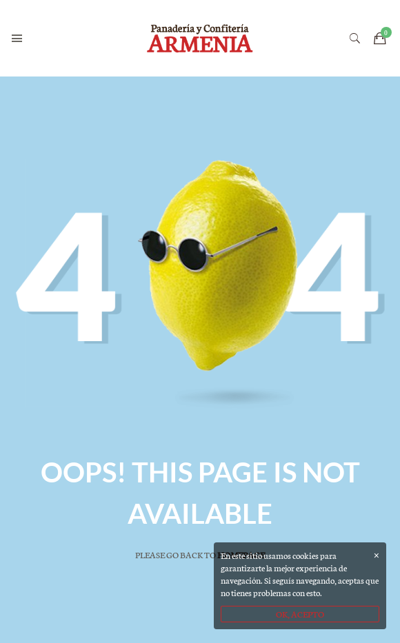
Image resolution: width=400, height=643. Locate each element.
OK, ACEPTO (300, 614)
